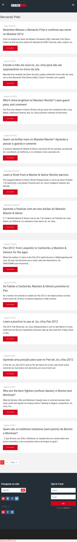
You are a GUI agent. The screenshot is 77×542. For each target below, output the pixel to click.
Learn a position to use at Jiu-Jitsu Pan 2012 (30, 321)
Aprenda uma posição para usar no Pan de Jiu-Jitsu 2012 (38, 359)
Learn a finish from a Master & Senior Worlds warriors (36, 174)
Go (23, 490)
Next (14, 462)
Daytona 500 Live (8, 540)
